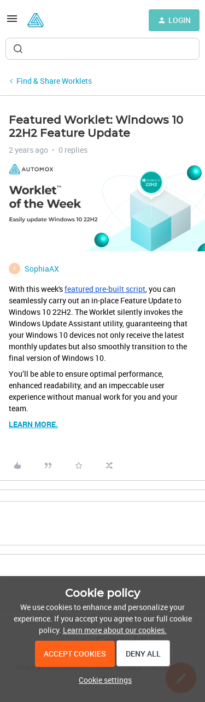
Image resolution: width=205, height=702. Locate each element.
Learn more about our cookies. (115, 630)
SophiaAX (42, 268)
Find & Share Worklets (54, 81)
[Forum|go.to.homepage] (35, 20)
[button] (12, 22)
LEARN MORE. (33, 424)
